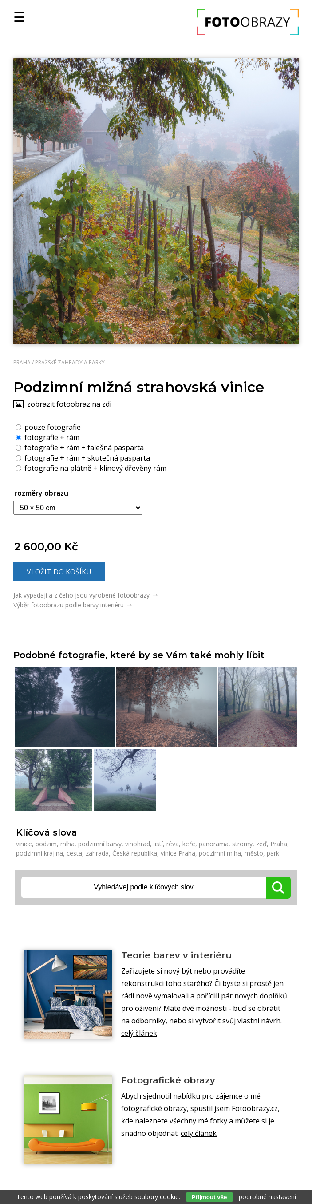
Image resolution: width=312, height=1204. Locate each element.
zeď (261, 844)
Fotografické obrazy (168, 1080)
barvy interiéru (103, 605)
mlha (67, 844)
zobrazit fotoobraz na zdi (69, 404)
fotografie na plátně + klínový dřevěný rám (91, 468)
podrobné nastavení (267, 1196)
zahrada (97, 853)
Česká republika (134, 853)
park (273, 853)
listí (158, 844)
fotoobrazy (134, 595)
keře (188, 844)
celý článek (139, 1033)
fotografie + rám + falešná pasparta (80, 447)
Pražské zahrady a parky (70, 362)
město (254, 853)
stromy (242, 844)
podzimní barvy (100, 844)
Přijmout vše (209, 1197)
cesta (74, 853)
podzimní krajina (39, 853)
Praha (22, 362)
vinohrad (137, 844)
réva (172, 844)
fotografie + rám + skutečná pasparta (83, 457)
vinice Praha (178, 853)
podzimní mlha (220, 853)
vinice (24, 844)
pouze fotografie (48, 427)
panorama (214, 844)
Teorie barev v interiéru (176, 955)
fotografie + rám (47, 437)
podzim (46, 844)
